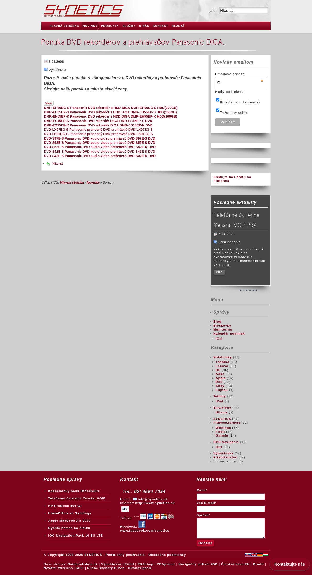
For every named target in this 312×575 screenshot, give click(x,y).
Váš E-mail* (207, 502)
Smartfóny (222, 407)
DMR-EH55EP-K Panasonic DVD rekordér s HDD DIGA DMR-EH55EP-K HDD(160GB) (110, 116)
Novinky (93, 182)
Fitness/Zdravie (226, 422)
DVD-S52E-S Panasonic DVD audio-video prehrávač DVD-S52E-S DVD (99, 143)
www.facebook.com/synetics (144, 528)
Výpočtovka (223, 453)
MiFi (80, 568)
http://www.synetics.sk (155, 503)
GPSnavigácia (140, 568)
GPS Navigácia (226, 442)
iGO (219, 447)
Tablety (219, 396)
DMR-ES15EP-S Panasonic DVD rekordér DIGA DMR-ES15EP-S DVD (98, 121)
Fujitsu (222, 390)
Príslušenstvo (225, 457)
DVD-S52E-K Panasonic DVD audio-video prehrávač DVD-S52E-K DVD (100, 147)
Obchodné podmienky (167, 555)
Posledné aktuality (235, 202)
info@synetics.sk (153, 499)
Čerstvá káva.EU (235, 564)
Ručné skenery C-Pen (105, 568)
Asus (220, 374)
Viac (219, 272)
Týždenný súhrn (234, 112)
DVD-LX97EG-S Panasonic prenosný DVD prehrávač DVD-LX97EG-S (98, 129)
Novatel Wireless (58, 568)
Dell (219, 382)
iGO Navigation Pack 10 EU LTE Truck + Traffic (75, 536)
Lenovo (222, 366)
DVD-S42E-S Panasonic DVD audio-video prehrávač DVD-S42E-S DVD (99, 151)
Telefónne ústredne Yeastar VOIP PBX (236, 220)
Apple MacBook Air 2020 (69, 520)
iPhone (222, 412)
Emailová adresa (239, 74)
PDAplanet (166, 564)
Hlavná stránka (72, 182)
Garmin (222, 435)
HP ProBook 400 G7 (65, 506)
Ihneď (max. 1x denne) (240, 102)
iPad (219, 401)
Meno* (202, 490)
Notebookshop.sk (83, 564)
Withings (223, 427)
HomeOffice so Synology (69, 513)
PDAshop (146, 564)
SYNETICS (222, 419)
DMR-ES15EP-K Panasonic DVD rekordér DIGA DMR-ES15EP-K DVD (98, 125)
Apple (221, 378)
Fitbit (220, 432)
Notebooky (222, 357)
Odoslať (213, 10)
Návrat (57, 163)
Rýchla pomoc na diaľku (69, 528)
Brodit (258, 564)
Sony (220, 386)
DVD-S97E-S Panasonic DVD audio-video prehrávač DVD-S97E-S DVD (99, 138)
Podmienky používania (125, 555)
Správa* (203, 515)
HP (218, 370)
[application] (289, 565)
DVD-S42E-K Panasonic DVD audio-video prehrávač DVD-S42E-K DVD (100, 156)
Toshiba (222, 362)
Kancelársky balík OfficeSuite (74, 491)
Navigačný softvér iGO (198, 564)
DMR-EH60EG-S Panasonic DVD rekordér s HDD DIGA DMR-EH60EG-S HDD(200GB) (111, 108)
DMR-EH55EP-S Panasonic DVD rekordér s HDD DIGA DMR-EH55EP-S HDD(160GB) (110, 112)
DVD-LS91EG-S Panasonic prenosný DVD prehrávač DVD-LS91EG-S (98, 134)
